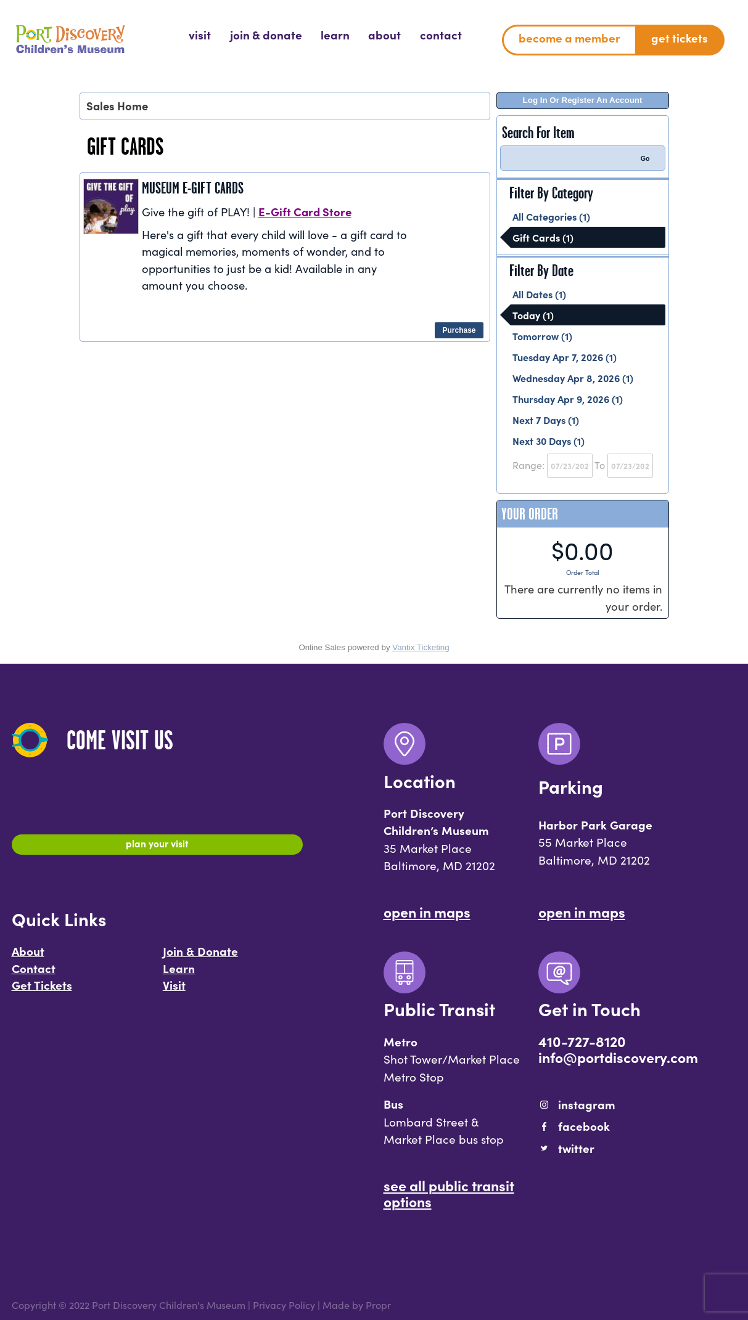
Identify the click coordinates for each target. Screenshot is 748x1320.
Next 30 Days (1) (548, 440)
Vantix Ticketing (420, 647)
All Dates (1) (539, 294)
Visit (174, 990)
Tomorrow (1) (542, 336)
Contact (33, 974)
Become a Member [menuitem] (569, 38)
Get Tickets (42, 990)
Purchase (458, 330)
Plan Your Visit (157, 846)
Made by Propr (357, 1304)
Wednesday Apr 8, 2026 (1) (572, 378)
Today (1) (533, 315)
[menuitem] (200, 35)
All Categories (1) (551, 216)
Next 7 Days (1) (545, 419)
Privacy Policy (284, 1304)
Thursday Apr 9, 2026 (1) (567, 398)
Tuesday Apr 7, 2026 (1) (564, 357)
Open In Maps (427, 911)
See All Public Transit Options (449, 1193)
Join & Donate (200, 956)
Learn (179, 974)
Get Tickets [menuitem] (679, 38)
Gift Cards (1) (542, 237)
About (28, 956)
